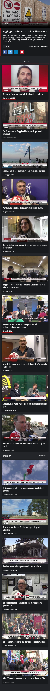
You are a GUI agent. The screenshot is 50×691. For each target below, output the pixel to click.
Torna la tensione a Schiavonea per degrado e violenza (23, 528)
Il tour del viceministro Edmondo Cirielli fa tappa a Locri (24, 445)
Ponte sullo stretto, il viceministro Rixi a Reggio (23, 207)
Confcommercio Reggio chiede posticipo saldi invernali (22, 132)
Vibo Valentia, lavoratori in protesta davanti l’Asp (24, 678)
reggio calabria (34, 46)
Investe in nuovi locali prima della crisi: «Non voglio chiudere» (25, 365)
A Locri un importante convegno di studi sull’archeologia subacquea (20, 326)
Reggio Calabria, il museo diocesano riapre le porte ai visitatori (25, 246)
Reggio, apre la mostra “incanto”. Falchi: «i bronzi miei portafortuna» (24, 286)
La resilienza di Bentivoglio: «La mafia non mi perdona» (22, 604)
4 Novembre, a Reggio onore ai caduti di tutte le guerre (24, 489)
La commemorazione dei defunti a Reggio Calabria (24, 641)
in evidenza (44, 46)
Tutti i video (43, 456)
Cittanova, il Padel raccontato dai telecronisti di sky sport (25, 405)
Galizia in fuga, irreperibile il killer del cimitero (23, 94)
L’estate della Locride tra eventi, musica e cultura (24, 170)
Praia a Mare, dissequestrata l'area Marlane (22, 566)
